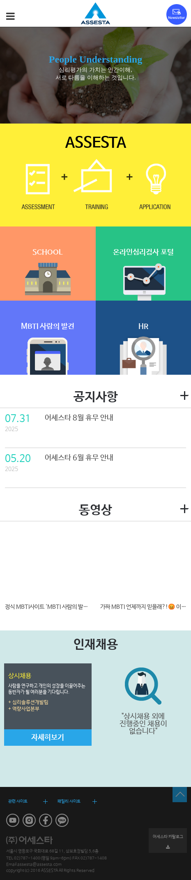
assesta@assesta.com (39, 864)
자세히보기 (47, 737)
